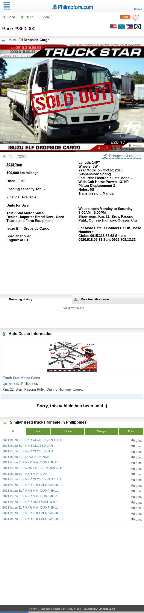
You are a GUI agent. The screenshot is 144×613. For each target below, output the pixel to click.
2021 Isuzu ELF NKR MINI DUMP (26, 473)
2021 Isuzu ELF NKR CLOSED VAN (27, 445)
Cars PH (33, 609)
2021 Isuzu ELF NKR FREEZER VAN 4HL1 (32, 485)
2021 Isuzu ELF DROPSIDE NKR (25, 456)
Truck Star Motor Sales (21, 378)
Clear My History (72, 307)
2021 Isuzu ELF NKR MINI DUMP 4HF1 (30, 462)
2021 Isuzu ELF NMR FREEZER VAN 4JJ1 (32, 468)
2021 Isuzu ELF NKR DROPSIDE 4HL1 (30, 502)
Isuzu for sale (74, 609)
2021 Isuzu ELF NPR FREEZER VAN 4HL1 (32, 513)
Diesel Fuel (15, 181)
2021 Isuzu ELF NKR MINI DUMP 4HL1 (30, 490)
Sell (125, 17)
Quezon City (11, 383)
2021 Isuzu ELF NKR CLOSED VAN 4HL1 (31, 440)
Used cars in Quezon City (52, 609)
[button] (137, 99)
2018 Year (14, 165)
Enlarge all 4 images (122, 156)
